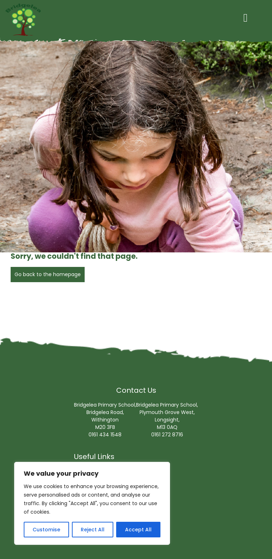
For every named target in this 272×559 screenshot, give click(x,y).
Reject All (92, 529)
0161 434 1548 (105, 434)
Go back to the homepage (48, 274)
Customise (46, 529)
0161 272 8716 (167, 434)
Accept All (138, 529)
